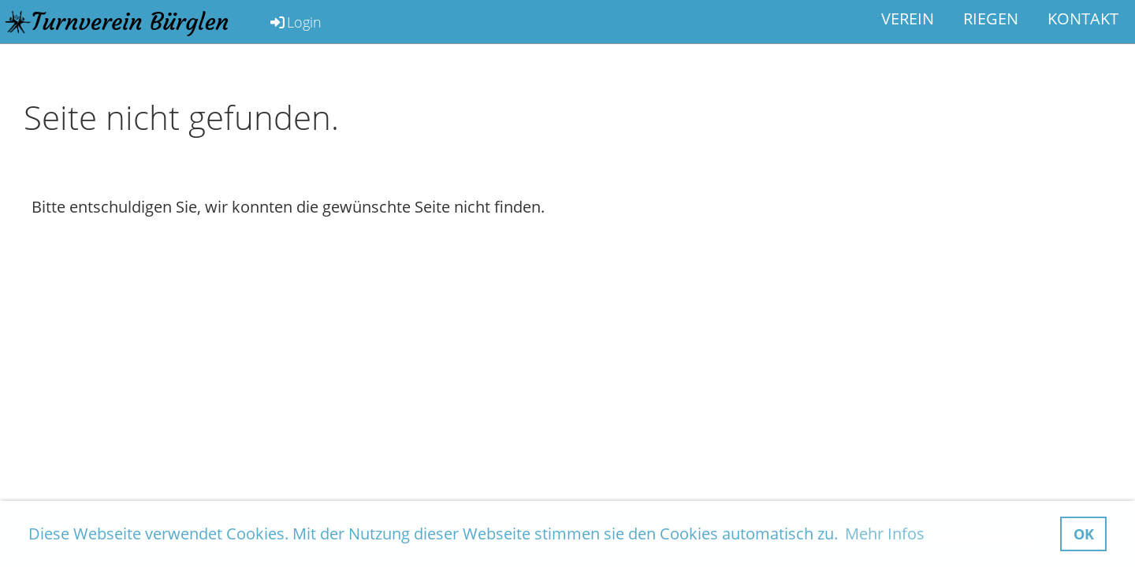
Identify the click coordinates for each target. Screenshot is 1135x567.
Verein (907, 18)
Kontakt (1083, 18)
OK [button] (1084, 533)
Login (295, 22)
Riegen (990, 18)
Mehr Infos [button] (885, 533)
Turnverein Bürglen (130, 21)
